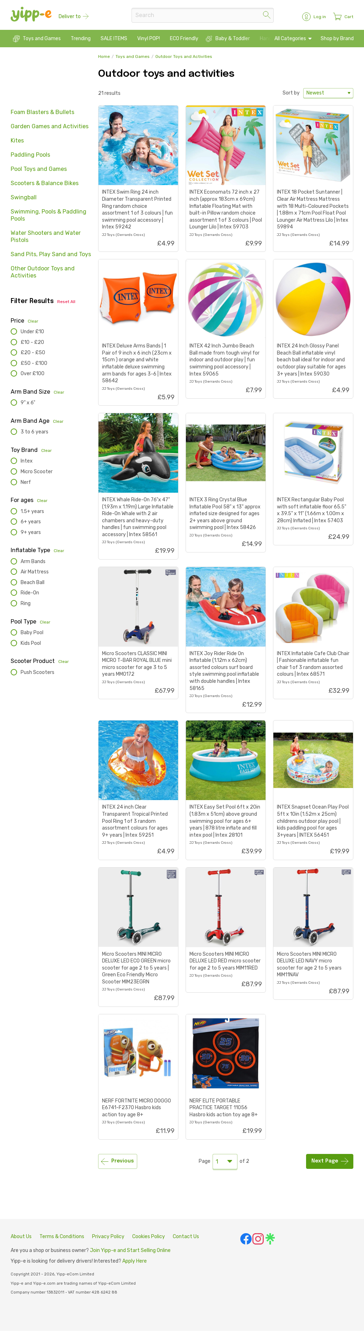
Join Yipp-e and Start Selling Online (130, 1253)
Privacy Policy (108, 1239)
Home (104, 58)
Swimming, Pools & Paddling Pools (48, 218)
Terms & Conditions (61, 1239)
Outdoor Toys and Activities (183, 58)
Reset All (66, 304)
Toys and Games (133, 58)
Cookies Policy (148, 1239)
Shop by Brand (336, 41)
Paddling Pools (30, 157)
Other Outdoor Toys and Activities (43, 274)
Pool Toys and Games (39, 171)
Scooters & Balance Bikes (45, 185)
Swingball (24, 199)
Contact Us (186, 1239)
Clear (33, 323)
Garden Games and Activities (50, 128)
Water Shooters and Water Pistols (46, 239)
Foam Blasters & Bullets (42, 114)
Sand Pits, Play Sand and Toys (51, 256)
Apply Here (134, 1263)
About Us (21, 1239)
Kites (17, 143)
